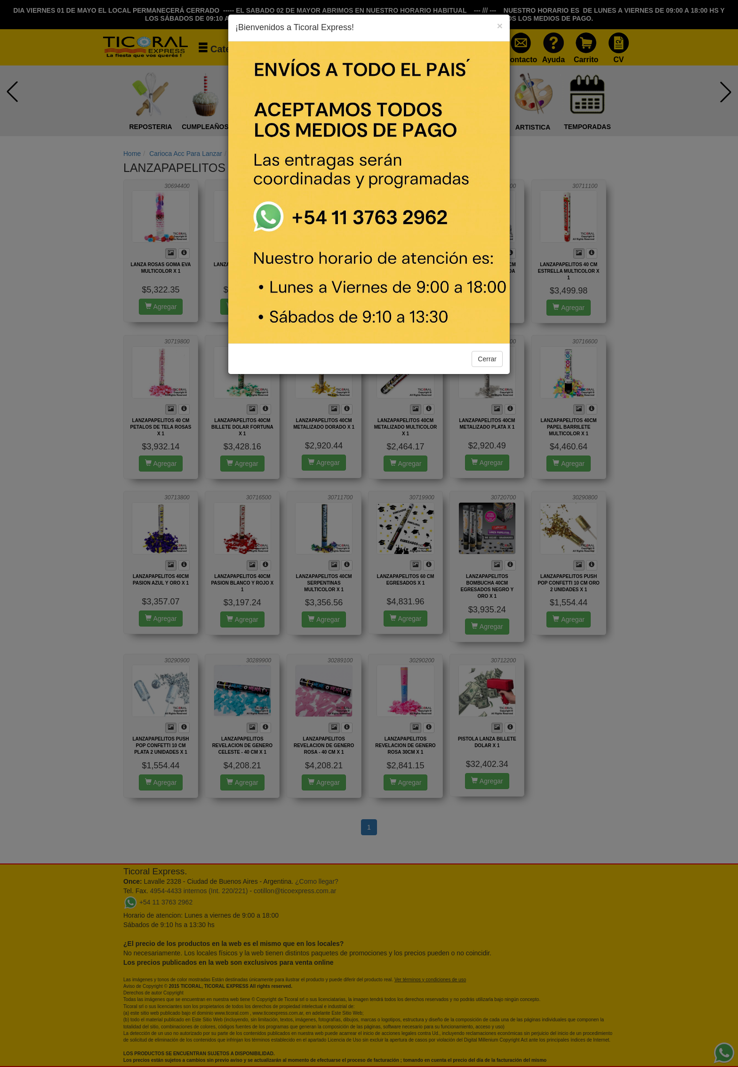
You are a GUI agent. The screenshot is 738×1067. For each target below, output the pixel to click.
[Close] (500, 26)
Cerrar (487, 359)
